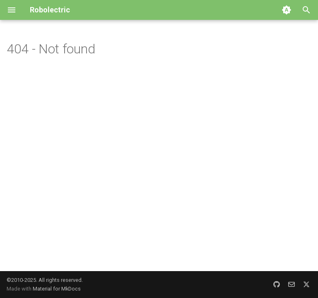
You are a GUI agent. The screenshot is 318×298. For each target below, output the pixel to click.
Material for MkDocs (57, 289)
